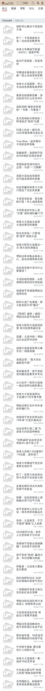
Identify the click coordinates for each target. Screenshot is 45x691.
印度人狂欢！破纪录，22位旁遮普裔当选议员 (29, 131)
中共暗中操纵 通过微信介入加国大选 (28, 648)
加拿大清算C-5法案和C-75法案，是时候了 (29, 453)
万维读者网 (7, 20)
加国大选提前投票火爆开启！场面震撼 (29, 350)
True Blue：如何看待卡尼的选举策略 (28, 143)
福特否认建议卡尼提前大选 (29, 28)
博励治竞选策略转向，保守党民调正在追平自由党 (29, 625)
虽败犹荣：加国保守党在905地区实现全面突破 (29, 154)
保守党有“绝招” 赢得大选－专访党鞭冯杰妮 (29, 556)
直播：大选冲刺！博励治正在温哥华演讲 (29, 338)
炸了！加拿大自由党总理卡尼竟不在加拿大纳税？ (29, 476)
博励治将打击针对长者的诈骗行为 (29, 407)
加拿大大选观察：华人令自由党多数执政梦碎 (29, 85)
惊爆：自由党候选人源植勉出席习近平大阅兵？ (29, 499)
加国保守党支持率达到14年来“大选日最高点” (29, 419)
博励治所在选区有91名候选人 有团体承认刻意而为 (29, 602)
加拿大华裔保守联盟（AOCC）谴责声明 (28, 51)
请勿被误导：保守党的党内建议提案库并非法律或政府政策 (29, 373)
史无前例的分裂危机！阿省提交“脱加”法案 (29, 120)
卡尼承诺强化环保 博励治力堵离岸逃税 (28, 614)
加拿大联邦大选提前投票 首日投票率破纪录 (29, 327)
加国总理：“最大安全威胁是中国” (28, 361)
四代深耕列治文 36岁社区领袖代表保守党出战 (29, 579)
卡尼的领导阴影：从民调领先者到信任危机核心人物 (29, 281)
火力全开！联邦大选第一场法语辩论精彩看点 (29, 384)
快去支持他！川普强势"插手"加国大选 (28, 235)
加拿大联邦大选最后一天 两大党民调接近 (29, 246)
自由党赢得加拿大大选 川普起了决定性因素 (29, 189)
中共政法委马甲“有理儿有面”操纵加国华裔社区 (28, 671)
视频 (13, 8)
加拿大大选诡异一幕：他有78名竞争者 (29, 660)
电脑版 (25, 3)
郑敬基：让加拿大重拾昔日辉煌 (29, 568)
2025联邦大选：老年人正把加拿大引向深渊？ (28, 534)
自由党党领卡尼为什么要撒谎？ (29, 269)
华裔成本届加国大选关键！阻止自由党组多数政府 (29, 74)
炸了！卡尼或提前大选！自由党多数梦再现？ (28, 39)
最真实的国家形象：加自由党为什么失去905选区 (29, 97)
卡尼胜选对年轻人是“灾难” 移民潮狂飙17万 (29, 212)
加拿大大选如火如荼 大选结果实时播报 (28, 223)
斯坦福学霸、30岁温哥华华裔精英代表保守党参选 (29, 637)
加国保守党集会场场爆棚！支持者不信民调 (29, 545)
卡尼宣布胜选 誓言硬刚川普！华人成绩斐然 (29, 200)
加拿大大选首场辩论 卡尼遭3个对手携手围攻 (29, 396)
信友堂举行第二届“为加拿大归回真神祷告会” (28, 430)
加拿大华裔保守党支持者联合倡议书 (29, 465)
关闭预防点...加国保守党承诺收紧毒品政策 (29, 683)
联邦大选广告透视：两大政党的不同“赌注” (29, 304)
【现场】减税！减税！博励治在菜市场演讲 (29, 315)
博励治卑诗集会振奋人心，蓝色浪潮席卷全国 (29, 258)
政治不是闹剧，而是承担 (29, 62)
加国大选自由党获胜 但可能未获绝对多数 (28, 177)
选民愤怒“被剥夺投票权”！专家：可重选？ (28, 108)
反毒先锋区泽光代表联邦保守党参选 (29, 487)
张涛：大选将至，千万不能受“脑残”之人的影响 (29, 522)
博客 (22, 8)
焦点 (4, 8)
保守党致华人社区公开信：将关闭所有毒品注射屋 (29, 511)
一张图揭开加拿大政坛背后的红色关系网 (29, 591)
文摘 (40, 8)
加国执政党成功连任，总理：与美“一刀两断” (29, 166)
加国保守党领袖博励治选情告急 (29, 292)
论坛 (31, 8)
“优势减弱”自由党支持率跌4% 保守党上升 (29, 441)
